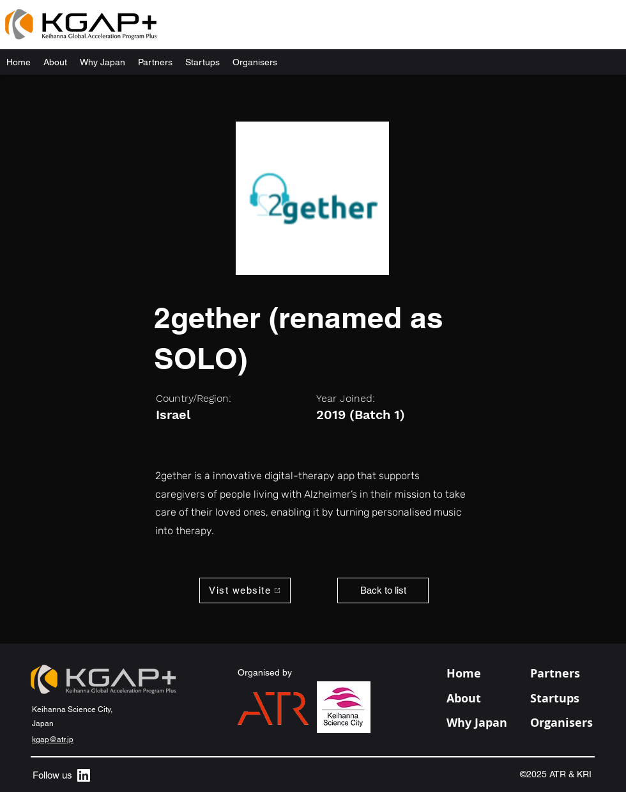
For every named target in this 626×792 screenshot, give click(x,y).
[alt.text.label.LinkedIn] (83, 775)
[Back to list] (383, 590)
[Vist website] (245, 590)
